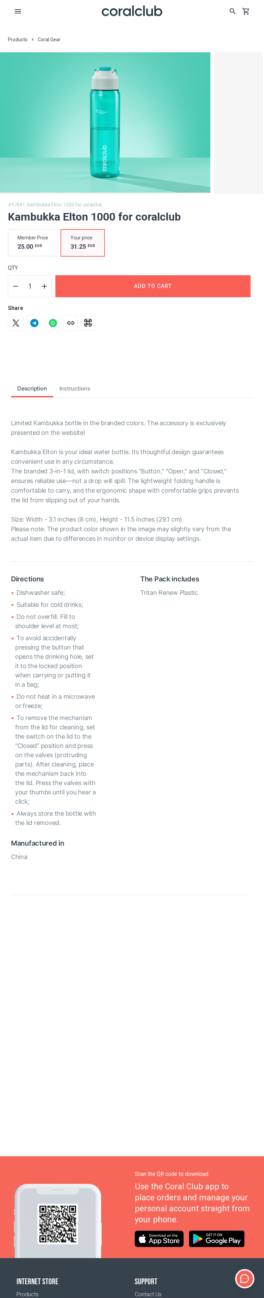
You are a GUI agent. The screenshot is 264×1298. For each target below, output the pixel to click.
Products (27, 1294)
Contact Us (148, 1294)
